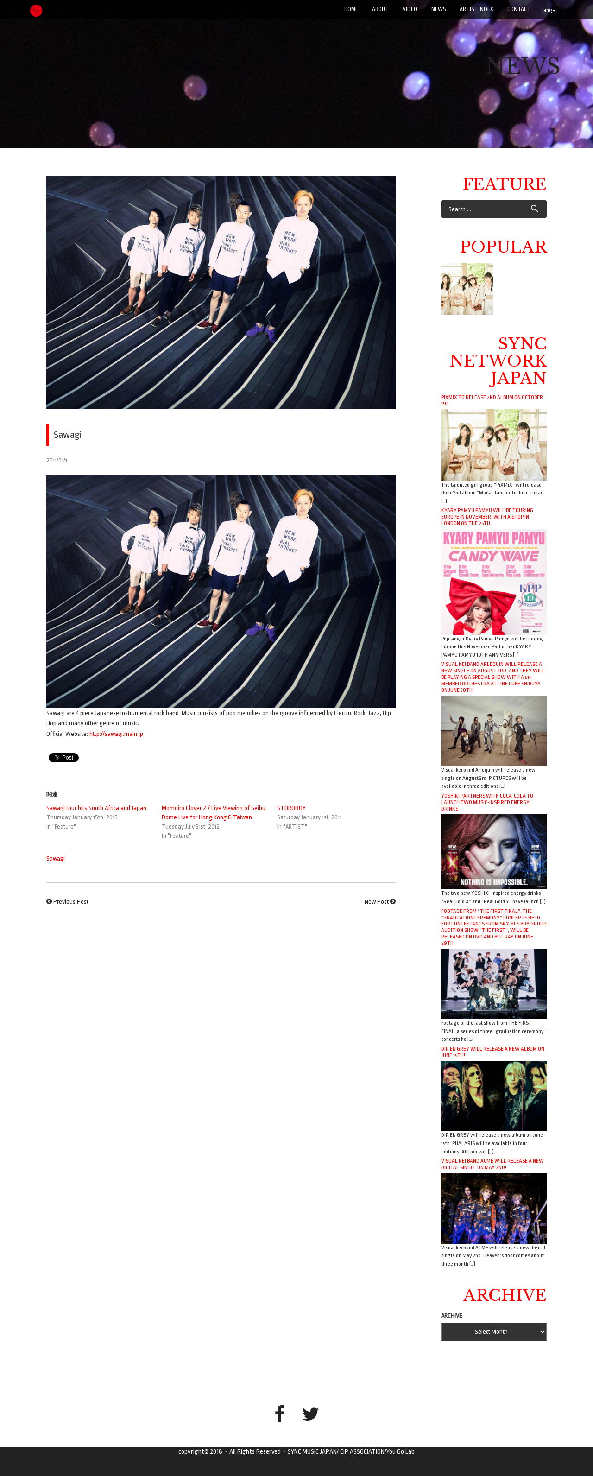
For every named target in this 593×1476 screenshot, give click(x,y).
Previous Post (70, 901)
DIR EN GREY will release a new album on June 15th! (492, 1051)
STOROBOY (291, 808)
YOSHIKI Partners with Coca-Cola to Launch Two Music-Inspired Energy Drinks (487, 802)
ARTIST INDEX (476, 9)
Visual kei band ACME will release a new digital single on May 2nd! (492, 1164)
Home (351, 9)
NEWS (438, 9)
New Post (377, 901)
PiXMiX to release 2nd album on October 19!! (492, 400)
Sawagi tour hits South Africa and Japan (96, 808)
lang (549, 10)
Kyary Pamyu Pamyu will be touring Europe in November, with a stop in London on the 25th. (487, 516)
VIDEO (410, 9)
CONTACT (518, 9)
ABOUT (380, 9)
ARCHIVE (451, 1315)
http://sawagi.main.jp (116, 733)
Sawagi (55, 858)
